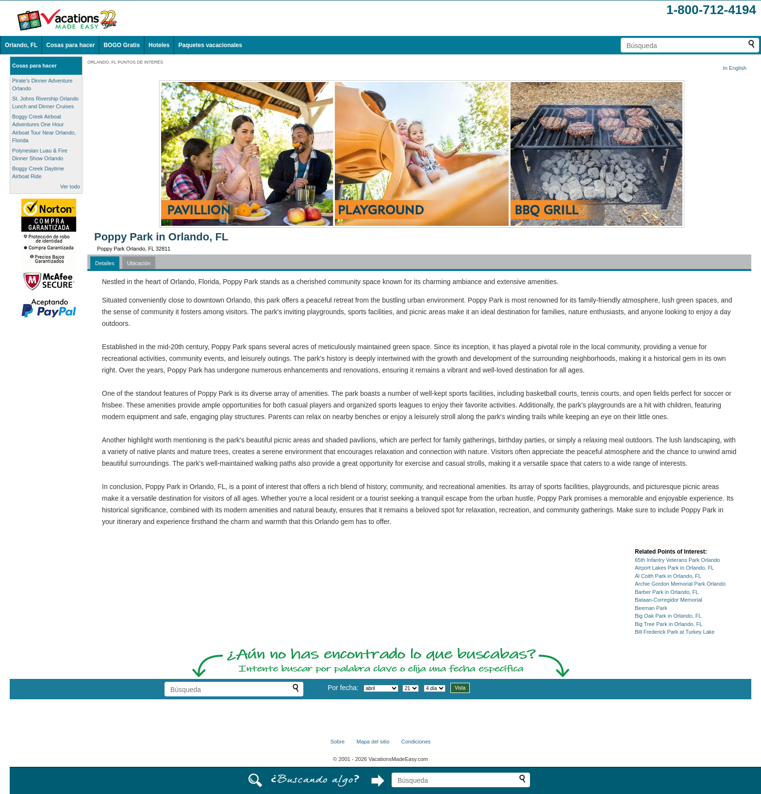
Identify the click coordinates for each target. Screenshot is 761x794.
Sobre (338, 741)
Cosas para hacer (70, 45)
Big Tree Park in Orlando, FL (668, 624)
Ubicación (138, 263)
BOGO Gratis (121, 45)
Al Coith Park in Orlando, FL (668, 576)
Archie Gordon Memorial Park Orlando (680, 584)
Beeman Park (651, 608)
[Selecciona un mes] (381, 688)
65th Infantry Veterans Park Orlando (677, 560)
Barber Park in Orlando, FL (666, 592)
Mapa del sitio (372, 741)
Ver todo (70, 186)
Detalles (105, 263)
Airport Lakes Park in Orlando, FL (674, 568)
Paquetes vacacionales (210, 45)
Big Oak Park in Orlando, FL (668, 616)
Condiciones (416, 741)
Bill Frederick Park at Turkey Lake (674, 632)
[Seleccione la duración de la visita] (435, 688)
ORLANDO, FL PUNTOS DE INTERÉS (125, 62)
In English (734, 68)
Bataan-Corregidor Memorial (668, 600)
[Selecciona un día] (410, 688)
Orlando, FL (21, 45)
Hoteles (159, 45)
